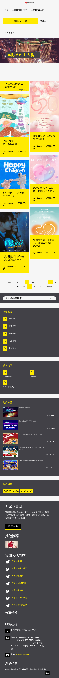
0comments (11, 140)
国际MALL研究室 (20, 10)
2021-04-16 (50, 457)
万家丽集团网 (17, 550)
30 (33, 271)
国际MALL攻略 (37, 10)
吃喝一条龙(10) (8, 375)
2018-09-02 (50, 404)
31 (38, 271)
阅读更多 (13, 515)
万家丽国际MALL (19, 572)
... (27, 271)
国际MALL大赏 (11, 21)
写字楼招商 (38, 21)
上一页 (9, 271)
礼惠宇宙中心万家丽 (24, 396)
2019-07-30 (50, 417)
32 (44, 271)
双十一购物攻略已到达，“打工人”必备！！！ (30, 423)
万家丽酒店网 (17, 564)
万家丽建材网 (17, 579)
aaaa (16, 480)
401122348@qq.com (25, 643)
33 (50, 271)
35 (18, 275)
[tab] (29, 307)
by (4, 140)
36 (24, 275)
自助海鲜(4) (34, 365)
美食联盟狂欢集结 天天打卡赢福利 (28, 409)
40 (35, 275)
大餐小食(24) (7, 365)
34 (56, 271)
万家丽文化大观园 (19, 557)
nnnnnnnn (26, 480)
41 (40, 275)
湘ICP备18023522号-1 (44, 675)
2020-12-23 (50, 443)
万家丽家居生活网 (19, 586)
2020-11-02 (50, 430)
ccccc (7, 480)
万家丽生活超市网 (19, 593)
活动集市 (25, 21)
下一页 (49, 275)
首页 (6, 10)
